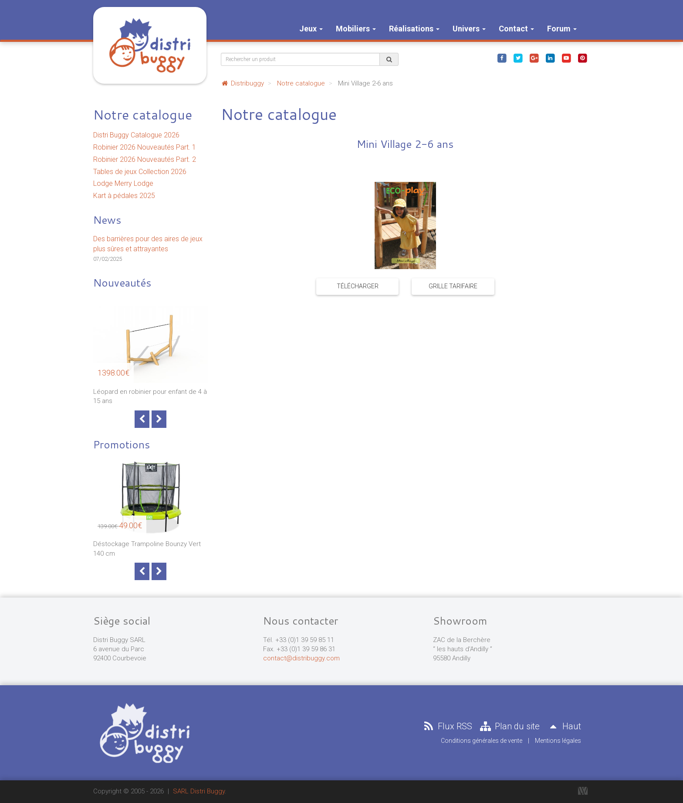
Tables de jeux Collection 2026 (139, 171)
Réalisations (414, 28)
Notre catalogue (142, 114)
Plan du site (509, 726)
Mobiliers (356, 28)
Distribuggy (242, 83)
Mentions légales (558, 740)
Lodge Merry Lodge (123, 183)
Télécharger (358, 286)
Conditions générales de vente (481, 740)
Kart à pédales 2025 (124, 195)
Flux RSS (447, 726)
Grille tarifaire (453, 286)
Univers (469, 28)
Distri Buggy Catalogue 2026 (136, 135)
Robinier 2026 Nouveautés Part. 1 (144, 147)
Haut (563, 726)
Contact (516, 28)
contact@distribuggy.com (301, 658)
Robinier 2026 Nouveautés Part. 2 (144, 159)
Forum (562, 28)
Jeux (311, 28)
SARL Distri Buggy (199, 791)
